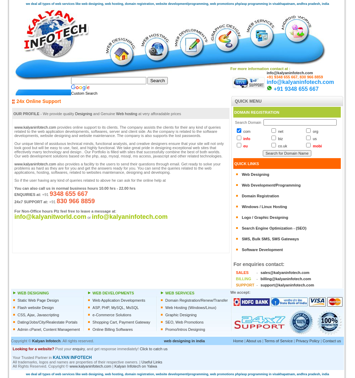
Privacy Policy (307, 341)
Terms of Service (278, 341)
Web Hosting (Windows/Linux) (190, 308)
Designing (83, 114)
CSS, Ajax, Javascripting (38, 315)
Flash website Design (36, 308)
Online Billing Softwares (113, 329)
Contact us (332, 341)
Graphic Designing (181, 315)
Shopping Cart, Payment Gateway (121, 322)
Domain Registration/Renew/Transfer (196, 300)
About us (253, 341)
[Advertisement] (261, 357)
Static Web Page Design (38, 300)
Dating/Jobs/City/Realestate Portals (48, 322)
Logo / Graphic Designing (265, 217)
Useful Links (151, 362)
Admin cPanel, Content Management (49, 329)
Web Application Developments (119, 300)
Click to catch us (153, 349)
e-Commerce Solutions (112, 315)
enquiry (78, 349)
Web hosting (126, 114)
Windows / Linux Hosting (264, 207)
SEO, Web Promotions (184, 322)
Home (238, 341)
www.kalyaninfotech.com (35, 127)
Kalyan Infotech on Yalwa (135, 366)
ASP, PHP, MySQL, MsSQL (116, 308)
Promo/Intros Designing (185, 329)
